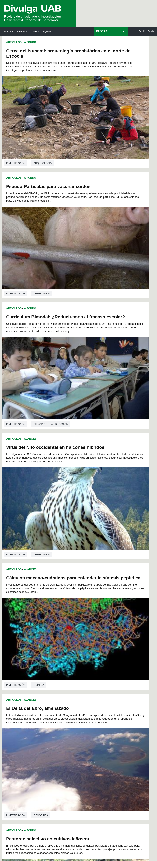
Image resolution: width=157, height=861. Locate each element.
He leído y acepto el (39, 808)
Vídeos (35, 31)
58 (43, 599)
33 (59, 591)
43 (113, 591)
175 (105, 632)
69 (102, 599)
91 (70, 606)
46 (54, 595)
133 (44, 621)
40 (97, 591)
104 (72, 610)
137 (72, 621)
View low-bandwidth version (16, 859)
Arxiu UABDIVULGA (16, 660)
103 (65, 610)
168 (58, 632)
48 (65, 595)
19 (59, 588)
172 (85, 632)
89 (59, 606)
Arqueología (43, 137)
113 (58, 613)
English (151, 31)
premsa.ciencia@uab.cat (46, 818)
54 (97, 595)
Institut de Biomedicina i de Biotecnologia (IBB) (138, 721)
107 (92, 610)
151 (92, 624)
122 (44, 617)
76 (65, 602)
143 (112, 621)
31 (49, 591)
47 (59, 595)
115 (72, 613)
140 (92, 621)
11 (90, 584)
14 (106, 584)
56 (107, 595)
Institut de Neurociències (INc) (138, 660)
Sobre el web (90, 825)
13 (101, 584)
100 (44, 610)
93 (81, 606)
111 (44, 613)
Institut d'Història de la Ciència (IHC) (108, 663)
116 (78, 613)
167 (51, 632)
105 (78, 610)
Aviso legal (53, 808)
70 (107, 599)
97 (102, 606)
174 (99, 632)
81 (91, 602)
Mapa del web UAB (78, 835)
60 (54, 599)
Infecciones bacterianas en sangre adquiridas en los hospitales (111, 469)
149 (78, 624)
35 (70, 591)
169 (65, 632)
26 (97, 588)
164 (105, 628)
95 (91, 606)
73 (49, 602)
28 (107, 588)
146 (58, 624)
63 (70, 599)
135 (58, 621)
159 (72, 628)
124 (58, 617)
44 (43, 595)
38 (86, 591)
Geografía (117, 336)
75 (59, 602)
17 (49, 588)
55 (102, 595)
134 (51, 621)
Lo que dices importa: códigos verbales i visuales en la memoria (38, 486)
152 (98, 624)
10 (85, 584)
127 (78, 617)
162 (92, 628)
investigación (15, 137)
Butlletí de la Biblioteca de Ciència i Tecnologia (47, 663)
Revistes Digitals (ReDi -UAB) (46, 688)
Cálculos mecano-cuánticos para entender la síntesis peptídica (36, 275)
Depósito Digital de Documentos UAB (77, 691)
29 (113, 588)
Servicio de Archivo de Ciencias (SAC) (76, 663)
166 (44, 632)
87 (49, 606)
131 (105, 617)
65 (81, 599)
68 (97, 599)
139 (85, 621)
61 (59, 599)
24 (86, 588)
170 (72, 632)
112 (51, 613)
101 (51, 610)
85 (113, 602)
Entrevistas (23, 31)
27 (102, 588)
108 (99, 610)
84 (107, 602)
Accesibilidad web (117, 825)
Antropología (120, 440)
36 (75, 591)
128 (85, 617)
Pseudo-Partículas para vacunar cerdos (107, 53)
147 (65, 624)
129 (92, 617)
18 (54, 588)
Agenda (47, 31)
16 (43, 588)
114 (65, 613)
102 (58, 610)
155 (44, 628)
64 (75, 599)
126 (72, 617)
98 (107, 606)
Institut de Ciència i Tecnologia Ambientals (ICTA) (137, 688)
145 (51, 624)
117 (85, 613)
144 (45, 624)
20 (65, 588)
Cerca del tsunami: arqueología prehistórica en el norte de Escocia (38, 56)
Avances (30, 261)
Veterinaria (118, 128)
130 (99, 617)
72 (43, 602)
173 (92, 632)
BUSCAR (102, 31)
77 (70, 602)
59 (49, 599)
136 (65, 621)
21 (70, 588)
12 (96, 584)
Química (39, 353)
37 (81, 591)
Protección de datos (61, 825)
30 (43, 591)
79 (81, 602)
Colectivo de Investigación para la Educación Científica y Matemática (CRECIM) (108, 698)
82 (97, 602)
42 (107, 591)
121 (112, 613)
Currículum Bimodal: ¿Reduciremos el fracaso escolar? (32, 165)
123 (51, 617)
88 (54, 606)
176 (112, 632)
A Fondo (30, 42)
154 (112, 624)
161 (85, 628)
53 (91, 595)
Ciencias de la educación (51, 247)
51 (81, 595)
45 (49, 595)
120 (105, 613)
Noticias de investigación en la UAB (16, 683)
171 (78, 632)
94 (86, 606)
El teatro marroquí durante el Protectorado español (113, 362)
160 (78, 628)
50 (75, 595)
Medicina (40, 457)
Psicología (41, 567)
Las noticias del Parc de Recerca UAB (16, 707)
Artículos (8, 31)
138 (78, 621)
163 (99, 628)
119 (99, 613)
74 (54, 602)
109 (105, 610)
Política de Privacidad (99, 788)
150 (85, 624)
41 (102, 591)
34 (65, 591)
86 (43, 606)
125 (65, 617)
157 (58, 628)
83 (102, 602)
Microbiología (120, 547)
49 (70, 595)
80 (86, 602)
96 (97, 606)
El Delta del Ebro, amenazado (114, 256)
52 (86, 595)
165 (112, 628)
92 (75, 606)
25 (91, 588)
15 (112, 584)
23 (81, 588)
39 (91, 591)
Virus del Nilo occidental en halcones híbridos (112, 154)
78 (75, 602)
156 (51, 628)
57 (113, 595)
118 (92, 613)
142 (105, 621)
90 (65, 606)
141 (99, 621)
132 (112, 617)
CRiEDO (104, 726)
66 (86, 599)
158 (65, 628)
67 (91, 599)
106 (85, 610)
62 (65, 599)
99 (113, 606)
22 (75, 588)
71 (113, 599)
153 (105, 624)
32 (54, 591)
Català (142, 31)
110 (112, 610)
